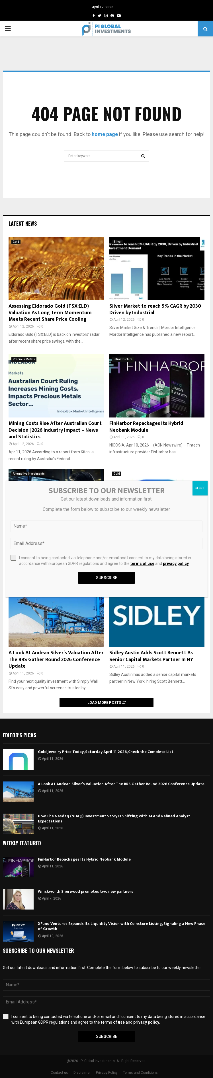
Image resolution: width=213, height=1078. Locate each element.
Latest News (23, 223)
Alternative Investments (29, 473)
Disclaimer (82, 1073)
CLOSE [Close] (200, 488)
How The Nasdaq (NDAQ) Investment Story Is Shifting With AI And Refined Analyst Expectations (114, 818)
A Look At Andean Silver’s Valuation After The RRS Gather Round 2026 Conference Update (56, 659)
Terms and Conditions (140, 1073)
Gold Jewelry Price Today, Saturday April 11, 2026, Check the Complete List (105, 751)
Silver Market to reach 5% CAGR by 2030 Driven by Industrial (155, 309)
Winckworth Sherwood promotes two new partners (85, 891)
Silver (118, 241)
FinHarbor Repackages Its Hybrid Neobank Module (146, 426)
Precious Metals (24, 359)
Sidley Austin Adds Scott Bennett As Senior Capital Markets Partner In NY (151, 656)
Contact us (59, 1073)
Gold (16, 241)
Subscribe (106, 1036)
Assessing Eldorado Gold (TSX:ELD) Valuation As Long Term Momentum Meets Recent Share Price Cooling (50, 313)
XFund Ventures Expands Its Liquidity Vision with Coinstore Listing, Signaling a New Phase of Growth (121, 926)
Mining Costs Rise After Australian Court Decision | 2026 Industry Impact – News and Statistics (55, 430)
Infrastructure (123, 359)
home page (105, 134)
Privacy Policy (107, 1073)
